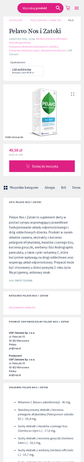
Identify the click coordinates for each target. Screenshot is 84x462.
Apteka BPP (16, 20)
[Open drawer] (77, 8)
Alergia (50, 187)
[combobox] (40, 8)
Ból (63, 187)
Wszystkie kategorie (21, 187)
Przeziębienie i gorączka (45, 20)
